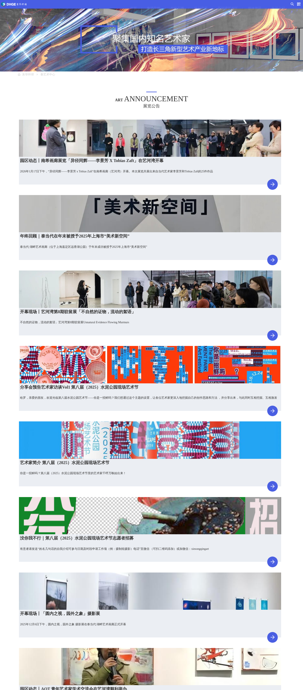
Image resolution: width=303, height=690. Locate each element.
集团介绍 (264, 8)
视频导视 (142, 636)
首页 (120, 8)
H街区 (59, 651)
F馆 (57, 636)
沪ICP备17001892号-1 (189, 684)
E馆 (17, 667)
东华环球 (31, 76)
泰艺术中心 (55, 76)
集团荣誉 (183, 651)
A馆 (17, 636)
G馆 (57, 644)
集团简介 (183, 636)
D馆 (17, 659)
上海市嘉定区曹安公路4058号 (265, 650)
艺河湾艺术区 (214, 8)
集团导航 (140, 8)
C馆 (17, 651)
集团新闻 (142, 644)
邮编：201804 (255, 658)
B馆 (17, 644)
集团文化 (183, 644)
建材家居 (187, 8)
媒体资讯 (241, 8)
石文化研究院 (64, 659)
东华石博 (163, 8)
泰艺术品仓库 (105, 651)
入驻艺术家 (103, 644)
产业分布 (183, 659)
